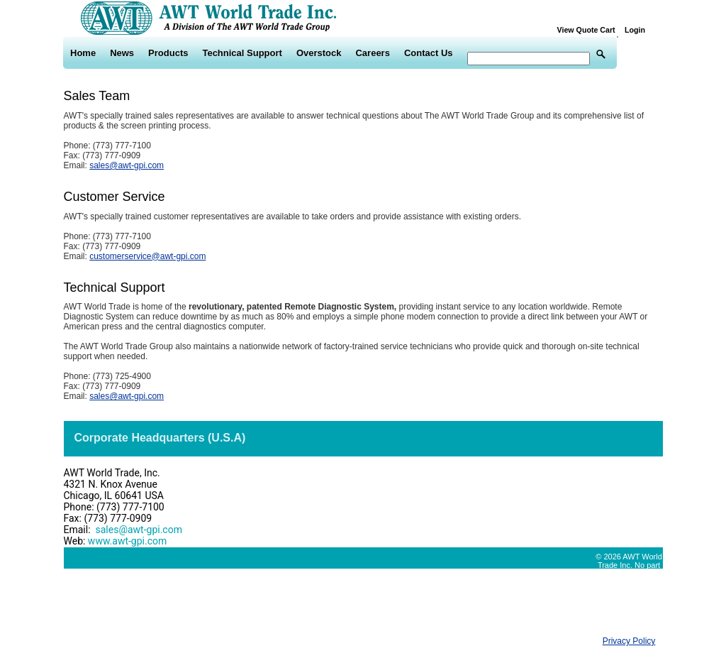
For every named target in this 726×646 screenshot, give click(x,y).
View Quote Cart (589, 30)
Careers (372, 53)
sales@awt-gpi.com (126, 165)
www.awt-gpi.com (127, 541)
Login (635, 30)
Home (83, 53)
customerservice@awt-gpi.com (147, 256)
